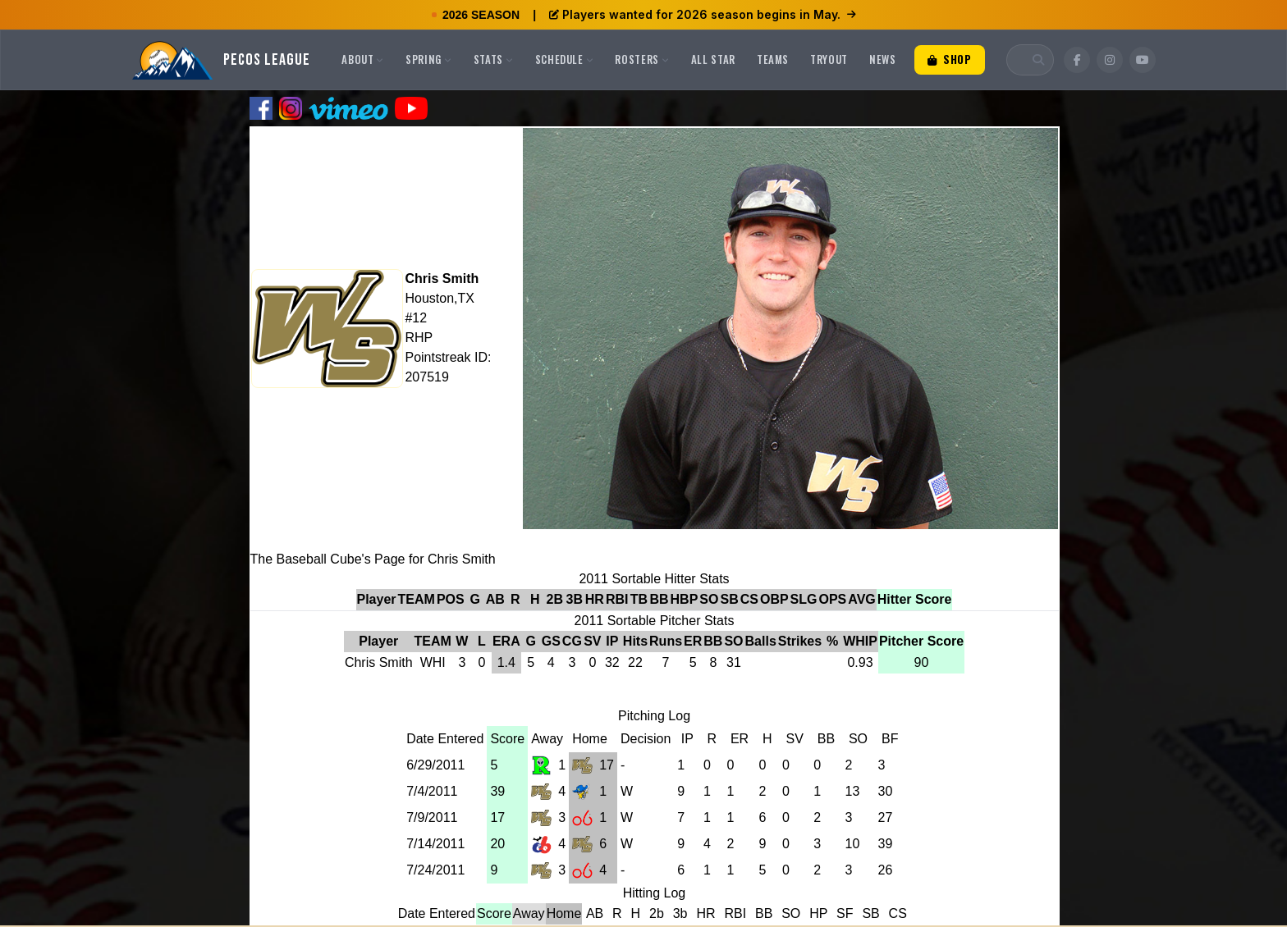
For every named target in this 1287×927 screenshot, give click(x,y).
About (362, 59)
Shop (949, 59)
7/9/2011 (431, 817)
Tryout (829, 59)
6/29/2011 (435, 765)
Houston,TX (439, 298)
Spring (428, 59)
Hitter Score (914, 599)
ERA (506, 641)
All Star (713, 59)
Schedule (564, 59)
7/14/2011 (435, 844)
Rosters (642, 59)
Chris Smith (442, 278)
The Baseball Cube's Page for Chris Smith (373, 559)
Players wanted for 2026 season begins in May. (702, 14)
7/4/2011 (431, 791)
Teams (773, 59)
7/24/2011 (435, 870)
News (882, 59)
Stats (494, 59)
